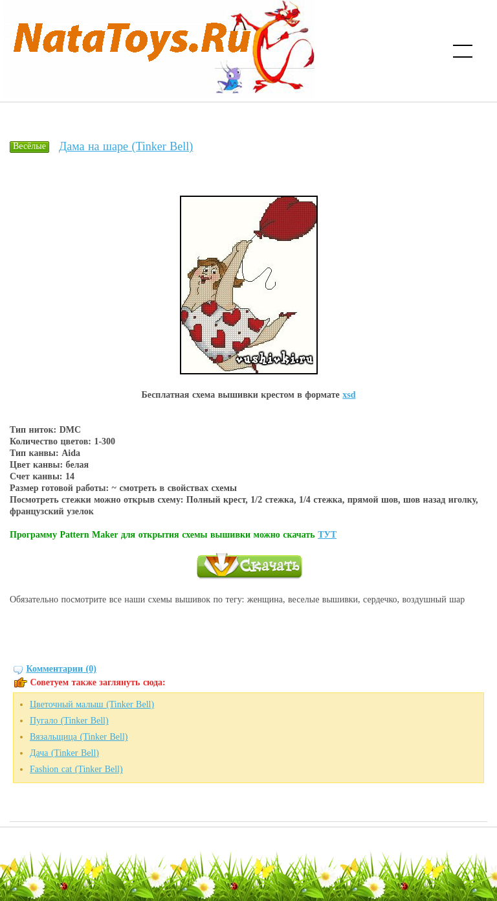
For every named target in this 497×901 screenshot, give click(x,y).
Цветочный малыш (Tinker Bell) (92, 704)
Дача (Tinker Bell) (64, 753)
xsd (348, 395)
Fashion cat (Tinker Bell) (76, 769)
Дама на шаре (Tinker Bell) (126, 146)
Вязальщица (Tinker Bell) (78, 737)
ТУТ (327, 535)
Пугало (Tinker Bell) (69, 720)
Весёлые (29, 146)
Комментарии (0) (61, 669)
